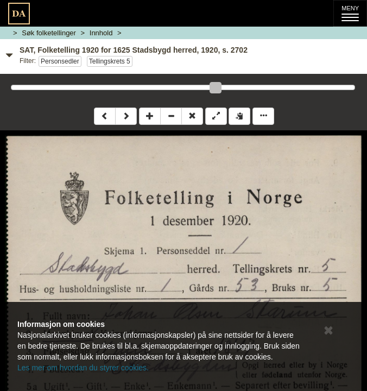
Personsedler (60, 61)
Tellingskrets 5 (109, 61)
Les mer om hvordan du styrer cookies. (83, 367)
